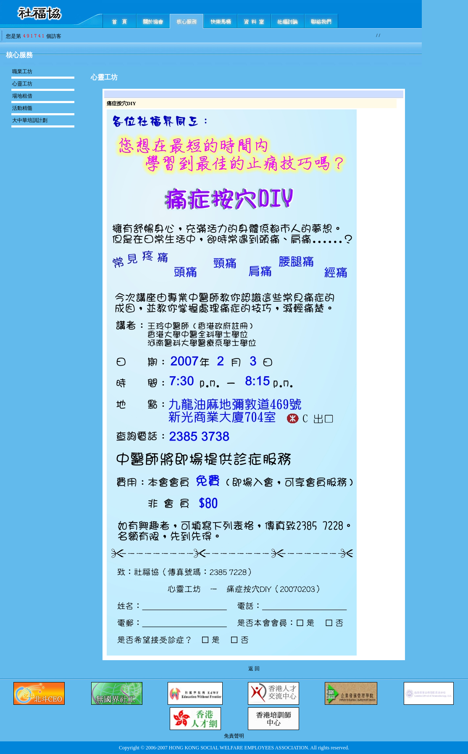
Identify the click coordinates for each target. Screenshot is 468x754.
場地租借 (22, 96)
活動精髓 (22, 108)
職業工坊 (22, 71)
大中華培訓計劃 (29, 120)
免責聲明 (234, 736)
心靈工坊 (22, 84)
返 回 (254, 669)
